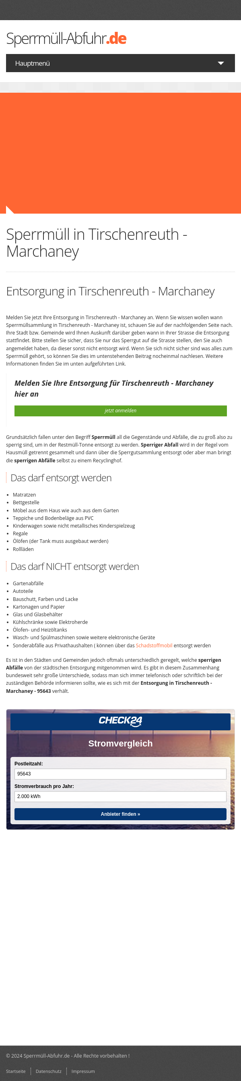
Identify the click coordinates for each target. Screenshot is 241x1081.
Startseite (16, 1071)
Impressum (83, 1071)
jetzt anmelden (120, 410)
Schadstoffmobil (154, 645)
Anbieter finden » (120, 814)
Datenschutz (49, 1071)
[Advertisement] (120, 153)
